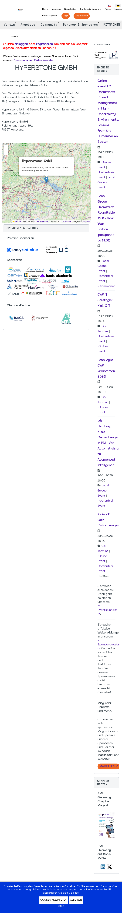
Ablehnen (76, 900)
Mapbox (86, 221)
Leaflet (17, 221)
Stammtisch (106, 286)
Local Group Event (106, 182)
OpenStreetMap (41, 221)
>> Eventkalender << (107, 610)
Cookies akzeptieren (53, 900)
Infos (61, 906)
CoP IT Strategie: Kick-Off (105, 300)
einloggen (21, 44)
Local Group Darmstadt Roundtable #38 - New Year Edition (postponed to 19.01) (106, 218)
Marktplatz (108, 766)
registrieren (44, 44)
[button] (46, 180)
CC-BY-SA (66, 221)
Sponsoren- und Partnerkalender (33, 60)
